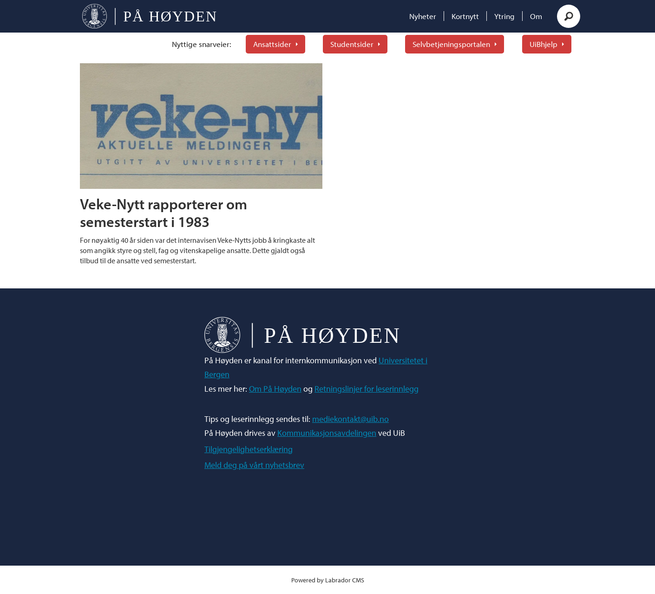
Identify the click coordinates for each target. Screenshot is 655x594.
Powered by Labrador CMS (327, 579)
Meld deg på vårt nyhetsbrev (254, 465)
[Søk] (568, 16)
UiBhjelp (543, 44)
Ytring (504, 16)
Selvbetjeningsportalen (451, 44)
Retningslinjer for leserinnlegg (366, 388)
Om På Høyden (275, 388)
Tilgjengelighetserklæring (248, 449)
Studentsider (351, 44)
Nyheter (422, 16)
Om (536, 16)
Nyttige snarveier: (201, 44)
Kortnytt (465, 16)
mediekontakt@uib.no (350, 419)
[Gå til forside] (149, 16)
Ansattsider (272, 44)
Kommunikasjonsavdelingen (326, 432)
